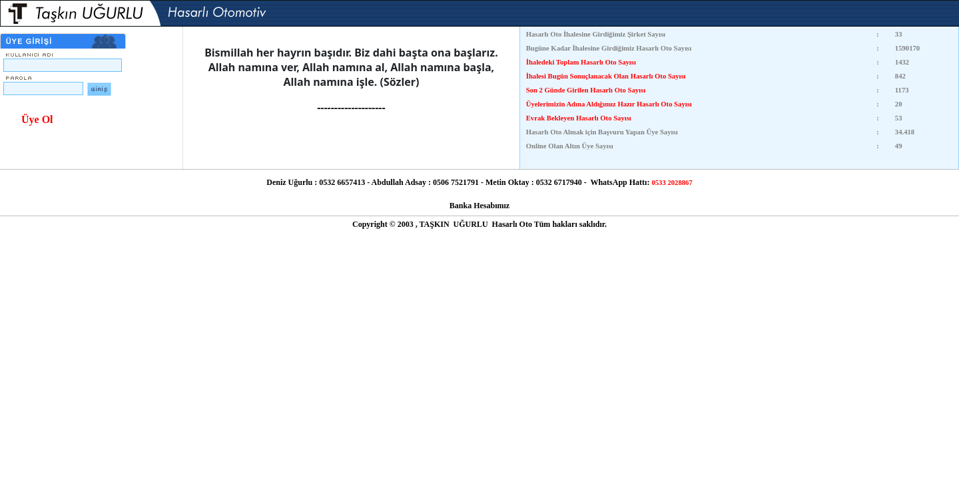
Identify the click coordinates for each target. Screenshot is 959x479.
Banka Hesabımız (479, 205)
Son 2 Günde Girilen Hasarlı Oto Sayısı (585, 90)
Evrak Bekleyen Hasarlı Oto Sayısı (578, 118)
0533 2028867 (671, 182)
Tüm (542, 224)
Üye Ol (37, 119)
